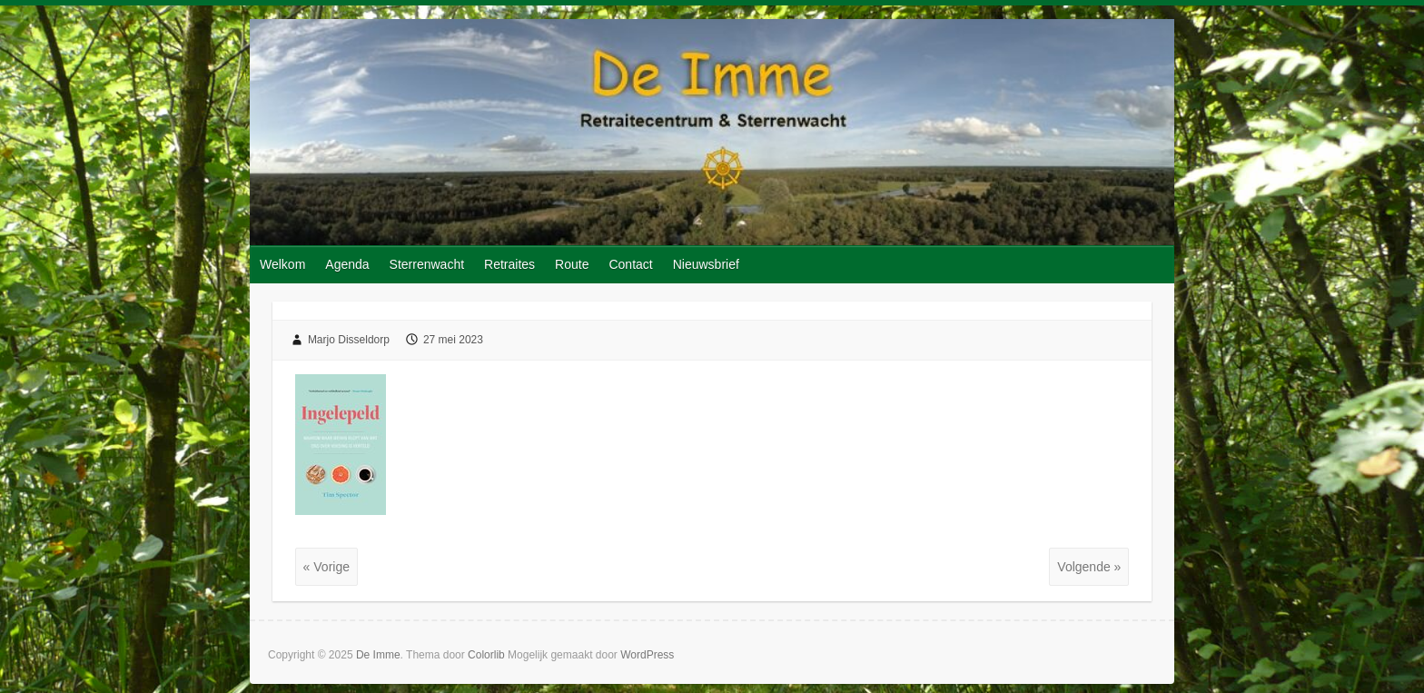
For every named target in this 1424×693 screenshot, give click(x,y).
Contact (630, 264)
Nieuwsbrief (706, 264)
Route (571, 264)
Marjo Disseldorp (349, 339)
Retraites (509, 264)
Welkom (282, 264)
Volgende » (1089, 566)
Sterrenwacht (427, 264)
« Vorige (326, 566)
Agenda (347, 264)
